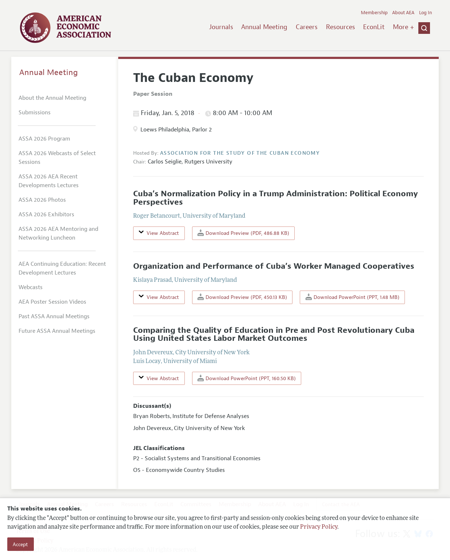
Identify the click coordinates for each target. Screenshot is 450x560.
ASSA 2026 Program (44, 138)
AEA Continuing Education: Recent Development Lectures (62, 268)
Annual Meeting (264, 27)
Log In (425, 13)
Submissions (35, 112)
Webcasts (31, 287)
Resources (340, 27)
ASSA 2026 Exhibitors (46, 214)
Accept (20, 544)
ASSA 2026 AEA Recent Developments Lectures (49, 181)
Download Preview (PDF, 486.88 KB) (243, 232)
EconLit (374, 27)
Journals (221, 27)
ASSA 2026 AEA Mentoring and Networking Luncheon (58, 233)
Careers (307, 27)
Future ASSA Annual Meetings (57, 331)
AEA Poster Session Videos (52, 301)
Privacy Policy (318, 527)
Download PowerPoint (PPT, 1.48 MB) (352, 296)
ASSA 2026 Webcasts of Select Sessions (57, 158)
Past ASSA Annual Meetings (54, 316)
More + (403, 27)
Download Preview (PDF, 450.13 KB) (242, 296)
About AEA (403, 13)
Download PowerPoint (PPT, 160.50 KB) (247, 378)
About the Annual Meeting (52, 98)
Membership (374, 13)
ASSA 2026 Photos (42, 200)
